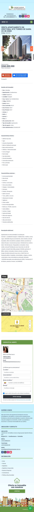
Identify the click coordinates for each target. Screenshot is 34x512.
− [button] (3, 283)
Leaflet (19, 310)
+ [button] (3, 280)
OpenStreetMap (29, 310)
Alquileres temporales (7, 468)
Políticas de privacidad (8, 475)
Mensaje (5, 385)
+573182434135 (11, 15)
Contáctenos (5, 472)
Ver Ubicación (14, 326)
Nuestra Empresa (6, 470)
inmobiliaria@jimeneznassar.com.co (11, 361)
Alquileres (4, 465)
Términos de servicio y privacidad (23, 399)
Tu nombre (6, 369)
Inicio (3, 461)
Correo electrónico (7, 375)
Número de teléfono (8, 380)
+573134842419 (10, 17)
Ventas (4, 463)
